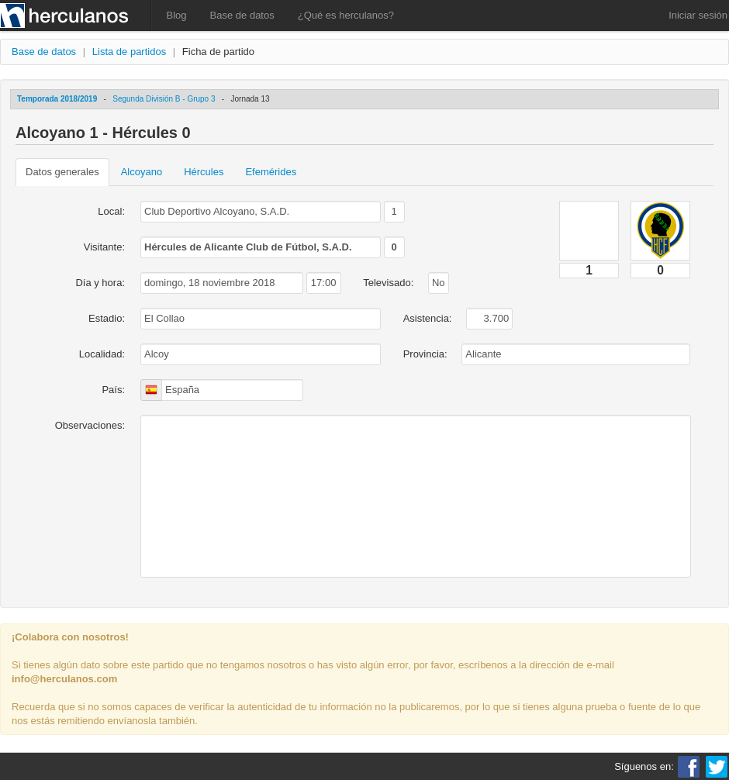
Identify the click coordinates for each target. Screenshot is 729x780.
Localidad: (102, 354)
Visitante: (104, 247)
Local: (111, 211)
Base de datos (242, 15)
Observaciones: (90, 425)
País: (113, 389)
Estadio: (106, 318)
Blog (177, 15)
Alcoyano (141, 172)
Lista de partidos (129, 51)
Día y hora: (100, 282)
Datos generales (62, 172)
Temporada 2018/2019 (57, 99)
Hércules (203, 172)
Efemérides (270, 172)
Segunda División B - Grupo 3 (163, 99)
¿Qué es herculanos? (346, 15)
